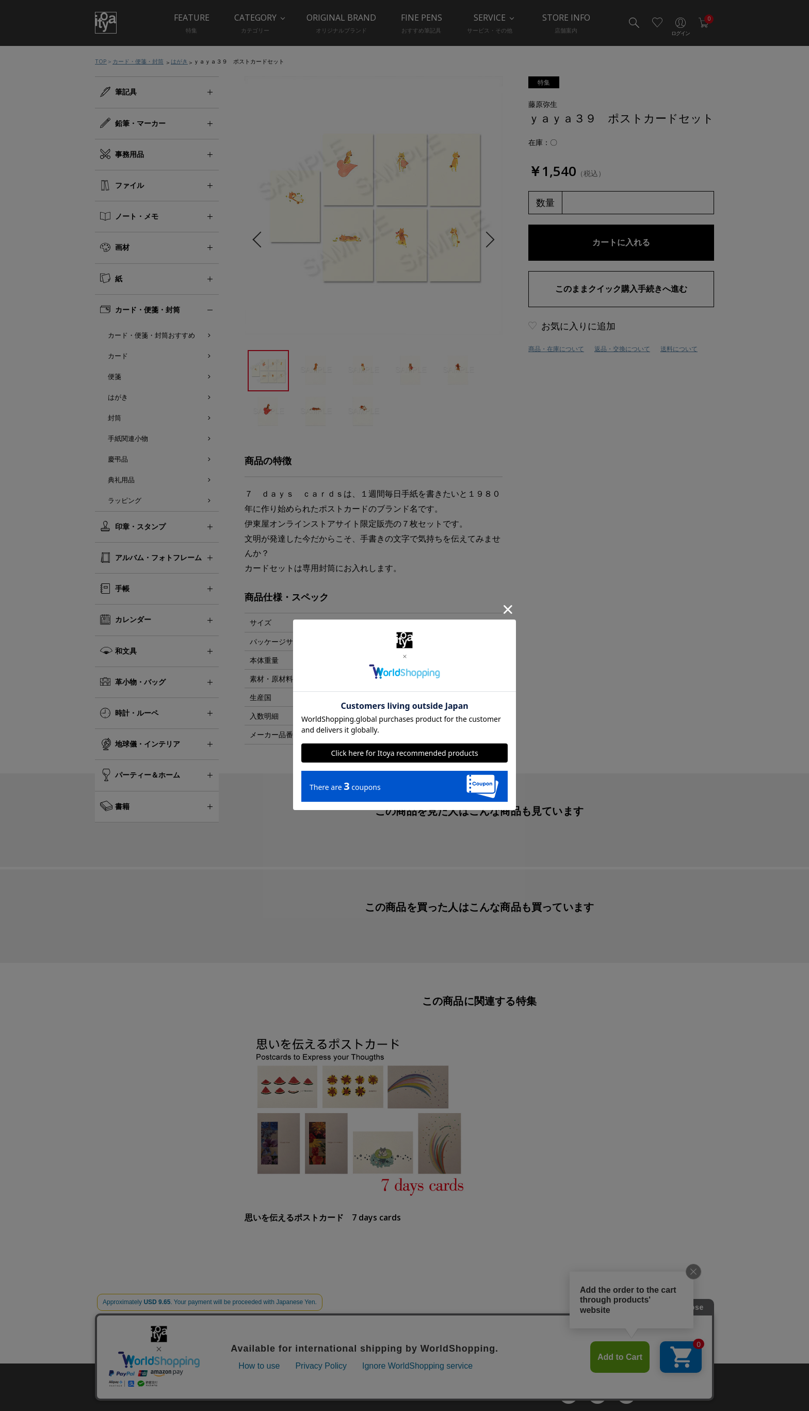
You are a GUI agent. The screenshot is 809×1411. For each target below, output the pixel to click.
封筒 (114, 417)
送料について (679, 348)
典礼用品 (121, 479)
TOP (101, 61)
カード (118, 355)
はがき (179, 61)
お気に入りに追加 (578, 326)
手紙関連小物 (128, 438)
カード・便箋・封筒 (138, 61)
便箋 (114, 376)
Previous (260, 240)
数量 (545, 202)
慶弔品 (118, 459)
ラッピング (124, 500)
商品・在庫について (556, 348)
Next (486, 240)
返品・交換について (622, 348)
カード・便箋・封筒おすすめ (151, 335)
